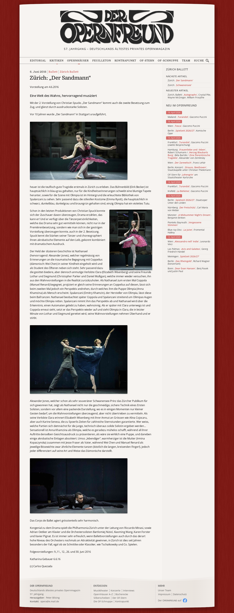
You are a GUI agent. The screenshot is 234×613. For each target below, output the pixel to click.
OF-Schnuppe (168, 60)
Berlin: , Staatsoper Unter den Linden (188, 201)
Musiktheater (101, 590)
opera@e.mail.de (49, 601)
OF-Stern (147, 60)
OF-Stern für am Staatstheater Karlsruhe (183, 176)
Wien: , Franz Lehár (187, 162)
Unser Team (164, 590)
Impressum (164, 594)
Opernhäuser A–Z (103, 594)
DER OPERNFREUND (41, 585)
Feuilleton (101, 60)
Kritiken (57, 60)
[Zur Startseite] (117, 27)
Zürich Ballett (69, 71)
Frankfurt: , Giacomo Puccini (188, 186)
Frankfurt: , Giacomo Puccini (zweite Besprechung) (188, 144)
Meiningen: (183, 256)
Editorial (38, 60)
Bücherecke (121, 594)
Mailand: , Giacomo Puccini (187, 117)
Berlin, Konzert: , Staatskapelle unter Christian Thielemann (189, 169)
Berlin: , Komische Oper (187, 132)
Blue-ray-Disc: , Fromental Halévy (186, 231)
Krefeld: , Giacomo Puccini (188, 191)
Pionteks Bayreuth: (184, 224)
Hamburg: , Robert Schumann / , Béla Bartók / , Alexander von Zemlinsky (189, 153)
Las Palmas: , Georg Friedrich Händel (188, 250)
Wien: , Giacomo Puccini (184, 126)
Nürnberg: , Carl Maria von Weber (188, 209)
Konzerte (115, 590)
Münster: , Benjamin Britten (189, 216)
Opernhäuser (78, 60)
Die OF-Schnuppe (103, 601)
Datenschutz (180, 594)
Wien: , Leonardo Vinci (189, 243)
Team (186, 60)
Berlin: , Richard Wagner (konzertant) (189, 262)
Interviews (128, 590)
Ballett (53, 71)
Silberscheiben (102, 598)
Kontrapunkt (125, 60)
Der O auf (169, 600)
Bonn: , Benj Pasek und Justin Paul (188, 270)
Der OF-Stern (119, 598)
